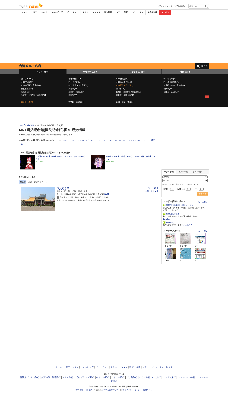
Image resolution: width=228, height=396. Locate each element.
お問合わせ (147, 390)
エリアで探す (43, 72)
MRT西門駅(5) (74, 82)
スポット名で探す (138, 72)
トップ (24, 12)
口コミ (44, 182)
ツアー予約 (197, 172)
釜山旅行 (35, 377)
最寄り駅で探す (90, 72)
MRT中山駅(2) (169, 79)
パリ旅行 (156, 377)
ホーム (58, 367)
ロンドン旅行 (169, 377)
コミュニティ (137, 12)
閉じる (204, 66)
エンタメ (96, 12)
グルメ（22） (69, 140)
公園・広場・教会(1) (124, 102)
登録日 (37, 182)
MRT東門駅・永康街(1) (31, 85)
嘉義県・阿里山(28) (76, 92)
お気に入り (151, 191)
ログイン (160, 6)
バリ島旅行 (131, 377)
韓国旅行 (24, 377)
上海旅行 (79, 377)
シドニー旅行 (118, 377)
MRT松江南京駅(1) (171, 82)
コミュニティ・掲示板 (162, 367)
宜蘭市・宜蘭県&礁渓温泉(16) (128, 92)
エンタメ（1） (134, 140)
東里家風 (170, 222)
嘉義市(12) (25, 92)
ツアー (145, 367)
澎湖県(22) (72, 95)
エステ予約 (183, 172)
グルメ (44, 12)
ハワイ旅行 (144, 377)
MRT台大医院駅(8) (124, 82)
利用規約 (88, 390)
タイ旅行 (90, 377)
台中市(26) (120, 89)
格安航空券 (152, 12)
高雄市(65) (72, 89)
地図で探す (185, 72)
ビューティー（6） (104, 140)
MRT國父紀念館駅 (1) (125, 85)
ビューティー (72, 12)
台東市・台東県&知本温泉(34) (33, 95)
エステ (111, 390)
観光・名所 (134, 367)
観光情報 (108, 12)
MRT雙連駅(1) (27, 82)
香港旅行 (56, 377)
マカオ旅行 (67, 377)
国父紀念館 (63, 188)
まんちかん (188, 225)
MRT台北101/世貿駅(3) (78, 85)
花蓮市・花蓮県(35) (171, 92)
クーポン (165, 12)
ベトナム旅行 (103, 377)
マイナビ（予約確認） (176, 6)
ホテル (85, 12)
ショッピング (57, 12)
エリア (34, 12)
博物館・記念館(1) (76, 102)
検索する (202, 194)
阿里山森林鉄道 (173, 214)
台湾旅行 (45, 377)
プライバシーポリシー (131, 390)
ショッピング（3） (85, 140)
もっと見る (202, 202)
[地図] (106, 194)
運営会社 (79, 390)
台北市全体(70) (74, 79)
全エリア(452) (27, 79)
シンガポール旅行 (186, 377)
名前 (30, 182)
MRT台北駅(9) (122, 79)
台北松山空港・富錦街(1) (174, 85)
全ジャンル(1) (27, 102)
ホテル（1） (120, 140)
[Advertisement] (114, 39)
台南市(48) (167, 89)
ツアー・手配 (122, 12)
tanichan (166, 219)
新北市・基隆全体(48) (125, 95)
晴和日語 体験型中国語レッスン (179, 205)
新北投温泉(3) (27, 89)
